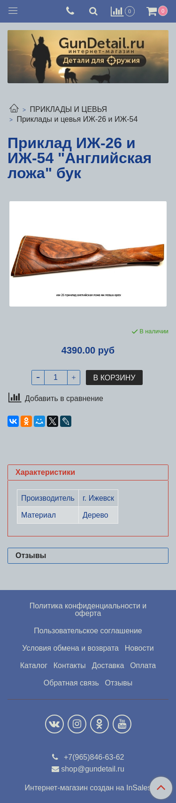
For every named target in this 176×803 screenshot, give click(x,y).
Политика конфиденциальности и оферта (88, 609)
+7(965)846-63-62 (93, 757)
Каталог (33, 665)
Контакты (70, 665)
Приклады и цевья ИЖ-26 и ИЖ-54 (77, 119)
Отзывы (119, 683)
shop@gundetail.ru (92, 769)
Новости (139, 648)
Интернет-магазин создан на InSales (88, 788)
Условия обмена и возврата (70, 648)
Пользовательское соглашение (88, 631)
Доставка (108, 665)
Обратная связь (71, 683)
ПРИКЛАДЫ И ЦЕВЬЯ (68, 109)
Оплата (143, 665)
